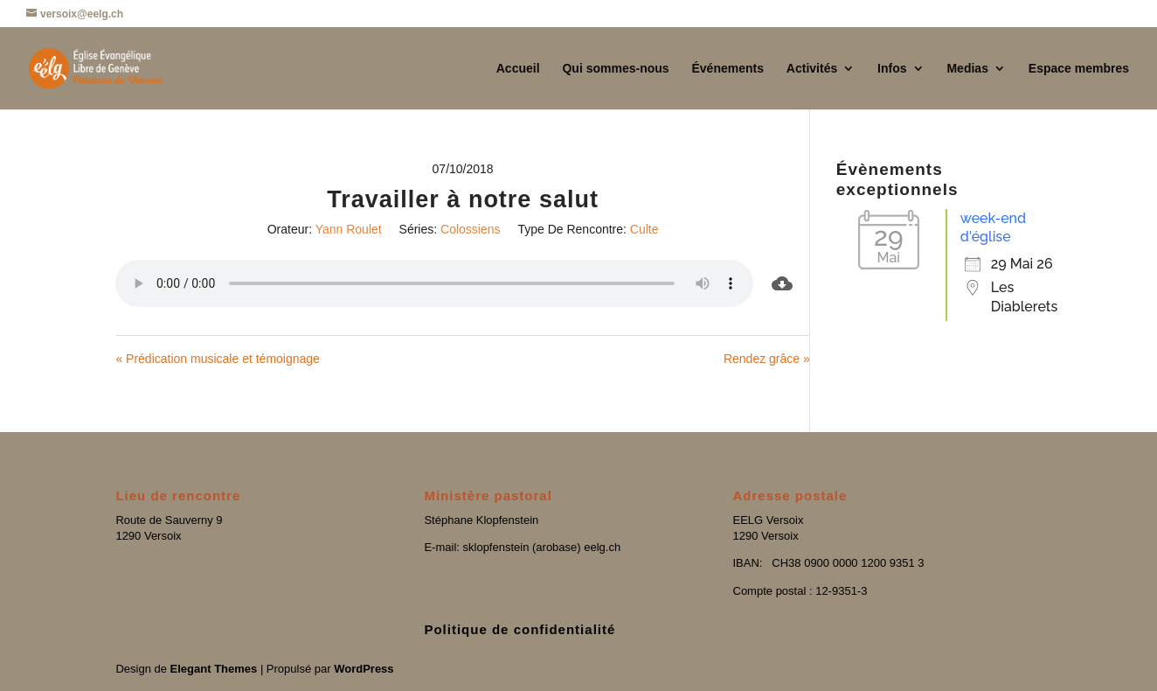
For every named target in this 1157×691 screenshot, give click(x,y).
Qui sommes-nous (615, 68)
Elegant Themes (214, 668)
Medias (966, 68)
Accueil (518, 68)
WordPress (363, 668)
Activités (811, 68)
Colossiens (470, 229)
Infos (891, 68)
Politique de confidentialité (519, 629)
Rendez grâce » (767, 359)
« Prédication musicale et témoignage (217, 359)
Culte (644, 229)
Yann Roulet (348, 229)
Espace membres (1079, 68)
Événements (727, 68)
